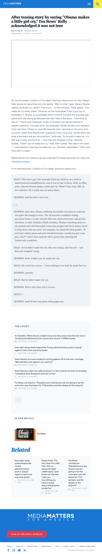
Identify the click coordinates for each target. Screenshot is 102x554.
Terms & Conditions (87, 546)
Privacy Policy (69, 546)
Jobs (57, 546)
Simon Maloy (31, 31)
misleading (16, 161)
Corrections (32, 546)
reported (77, 111)
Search (97, 4)
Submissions (46, 546)
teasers (26, 161)
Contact (19, 546)
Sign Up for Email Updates (26, 534)
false (82, 157)
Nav (87, 4)
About (9, 546)
